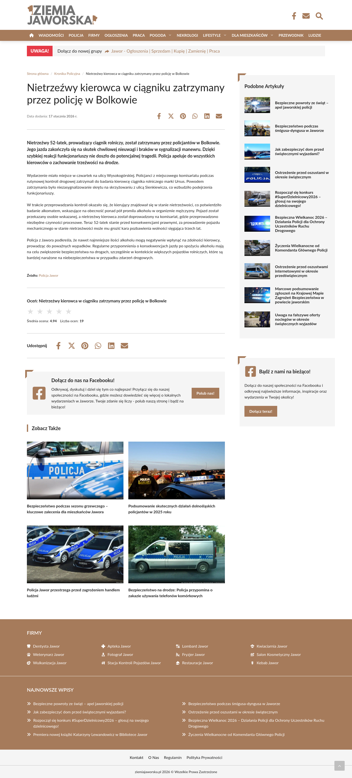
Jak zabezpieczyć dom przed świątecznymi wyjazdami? (299, 151)
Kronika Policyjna (67, 73)
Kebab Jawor (268, 662)
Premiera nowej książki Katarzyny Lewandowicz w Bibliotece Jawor (90, 734)
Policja (76, 35)
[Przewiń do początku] (339, 766)
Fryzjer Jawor (193, 654)
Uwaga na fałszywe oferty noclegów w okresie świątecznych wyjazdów (297, 319)
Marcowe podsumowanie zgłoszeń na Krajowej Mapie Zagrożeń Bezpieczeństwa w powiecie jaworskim (299, 295)
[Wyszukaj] (319, 15)
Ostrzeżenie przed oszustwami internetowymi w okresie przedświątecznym (301, 271)
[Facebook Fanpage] (292, 16)
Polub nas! (205, 393)
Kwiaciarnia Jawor (272, 646)
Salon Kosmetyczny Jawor (279, 654)
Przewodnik (291, 35)
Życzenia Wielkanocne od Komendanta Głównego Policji (301, 247)
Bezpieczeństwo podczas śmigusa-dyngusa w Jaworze (299, 128)
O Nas (153, 757)
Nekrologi (187, 35)
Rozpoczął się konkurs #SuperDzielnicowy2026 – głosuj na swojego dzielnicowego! (298, 199)
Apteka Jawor (119, 646)
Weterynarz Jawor (48, 654)
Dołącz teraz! (260, 411)
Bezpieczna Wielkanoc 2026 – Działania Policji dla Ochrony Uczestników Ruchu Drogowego (301, 224)
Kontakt (136, 757)
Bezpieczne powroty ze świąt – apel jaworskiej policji (302, 105)
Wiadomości (51, 35)
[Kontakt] (306, 16)
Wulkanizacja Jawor (49, 662)
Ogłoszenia (116, 35)
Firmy (93, 35)
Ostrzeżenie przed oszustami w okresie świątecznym (302, 174)
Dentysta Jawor (46, 646)
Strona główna (38, 73)
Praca (139, 35)
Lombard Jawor (195, 646)
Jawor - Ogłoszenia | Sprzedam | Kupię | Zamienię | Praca (165, 51)
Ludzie (314, 35)
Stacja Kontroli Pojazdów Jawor (134, 662)
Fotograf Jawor (120, 654)
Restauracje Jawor (197, 662)
